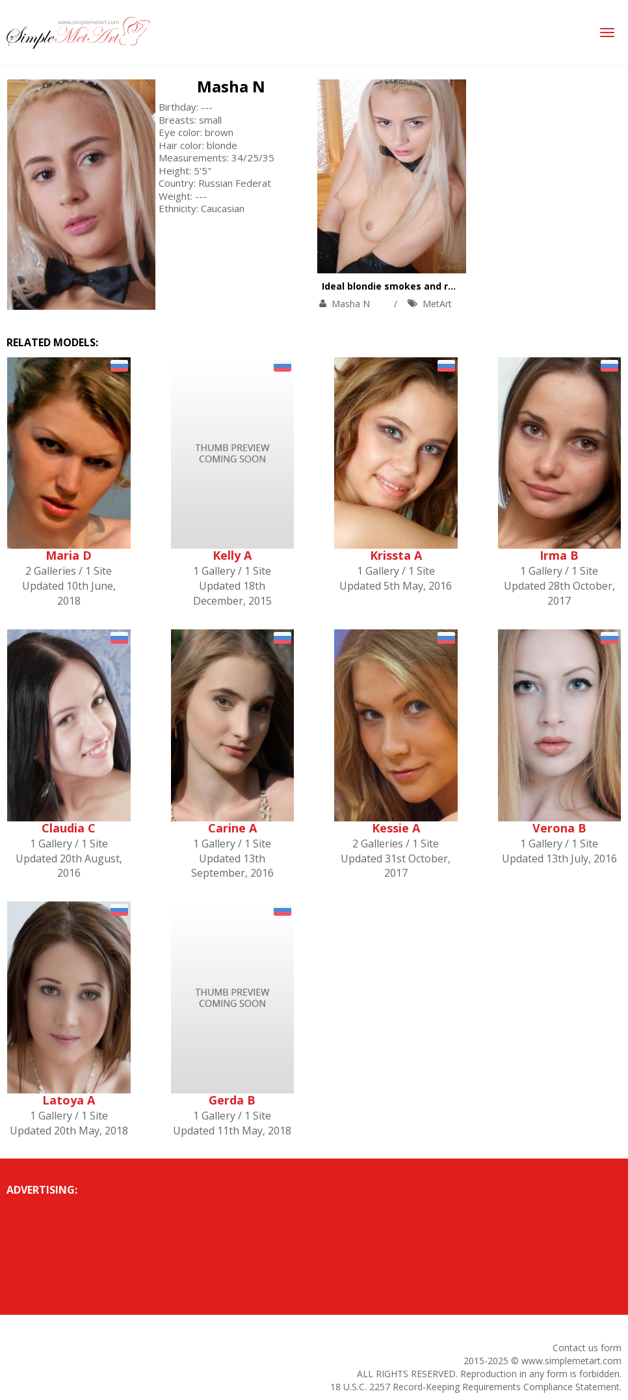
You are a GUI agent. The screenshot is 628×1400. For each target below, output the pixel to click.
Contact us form (587, 1347)
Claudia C (69, 828)
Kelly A (232, 555)
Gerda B (232, 1100)
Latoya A (68, 1100)
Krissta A (396, 555)
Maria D (69, 555)
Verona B (559, 828)
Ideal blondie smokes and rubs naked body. (423, 286)
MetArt (437, 303)
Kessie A (396, 828)
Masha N (231, 86)
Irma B (559, 555)
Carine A (232, 828)
